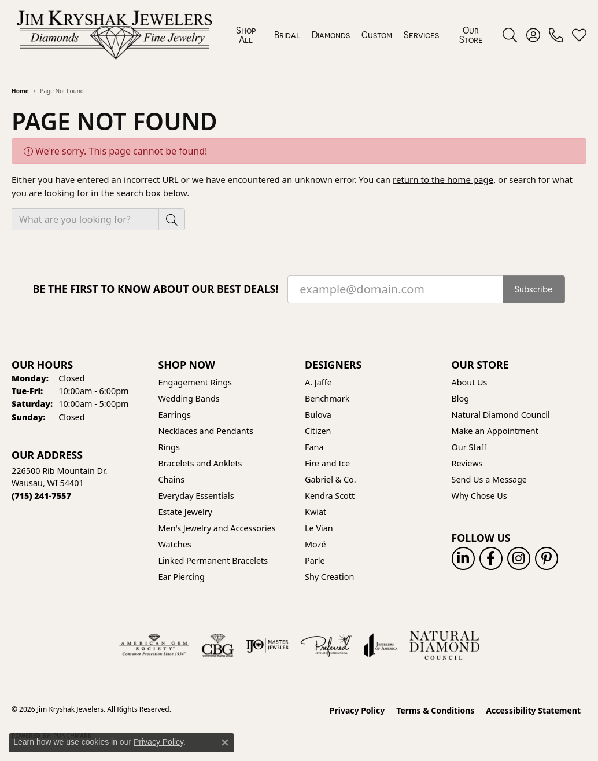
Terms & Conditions (435, 710)
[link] (556, 34)
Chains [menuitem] (171, 479)
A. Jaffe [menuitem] (318, 382)
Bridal (287, 35)
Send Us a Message (489, 479)
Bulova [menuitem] (318, 414)
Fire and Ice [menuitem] (327, 463)
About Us (470, 382)
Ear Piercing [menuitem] (181, 576)
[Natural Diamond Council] (444, 645)
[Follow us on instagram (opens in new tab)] (518, 558)
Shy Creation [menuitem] (329, 576)
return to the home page (443, 179)
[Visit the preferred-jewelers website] (326, 645)
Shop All (246, 35)
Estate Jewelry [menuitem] (185, 511)
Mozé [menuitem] (315, 544)
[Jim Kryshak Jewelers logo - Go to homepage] (114, 34)
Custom (376, 35)
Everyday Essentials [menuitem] (196, 495)
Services (421, 35)
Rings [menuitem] (169, 447)
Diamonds (331, 35)
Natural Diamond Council (501, 414)
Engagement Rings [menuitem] (195, 382)
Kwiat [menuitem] (315, 511)
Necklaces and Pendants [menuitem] (205, 430)
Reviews (467, 463)
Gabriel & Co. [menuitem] (330, 479)
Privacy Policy (357, 710)
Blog (461, 398)
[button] (510, 34)
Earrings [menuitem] (174, 414)
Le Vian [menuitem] (319, 528)
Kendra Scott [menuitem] (330, 495)
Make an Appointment (495, 430)
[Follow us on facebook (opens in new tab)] (491, 558)
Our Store (471, 35)
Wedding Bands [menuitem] (189, 398)
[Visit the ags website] (154, 645)
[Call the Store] (41, 495)
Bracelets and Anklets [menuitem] (200, 463)
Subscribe (534, 289)
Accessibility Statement (533, 710)
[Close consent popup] (225, 742)
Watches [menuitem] (174, 544)
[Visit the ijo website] (267, 645)
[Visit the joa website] (380, 645)
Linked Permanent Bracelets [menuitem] (213, 560)
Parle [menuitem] (315, 560)
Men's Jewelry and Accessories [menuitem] (217, 528)
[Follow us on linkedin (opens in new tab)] (463, 558)
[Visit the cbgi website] (217, 645)
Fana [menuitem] (314, 447)
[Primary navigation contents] (360, 34)
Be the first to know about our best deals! (156, 289)
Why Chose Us (479, 495)
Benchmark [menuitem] (327, 398)
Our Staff (469, 447)
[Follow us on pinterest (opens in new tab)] (546, 558)
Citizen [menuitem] (318, 430)
